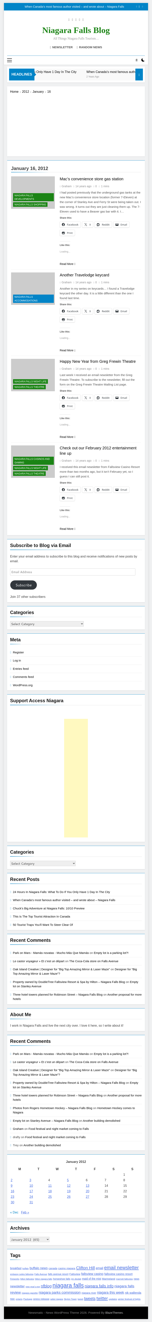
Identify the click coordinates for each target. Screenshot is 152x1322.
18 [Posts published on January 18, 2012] (50, 1191)
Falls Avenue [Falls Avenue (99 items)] (40, 1274)
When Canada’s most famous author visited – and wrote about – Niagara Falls (74, 6)
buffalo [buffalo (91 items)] (25, 1268)
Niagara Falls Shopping (30, 204)
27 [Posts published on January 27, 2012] (87, 1197)
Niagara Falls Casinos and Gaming (32, 461)
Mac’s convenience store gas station (92, 179)
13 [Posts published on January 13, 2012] (87, 1186)
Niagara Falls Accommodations (26, 299)
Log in (17, 660)
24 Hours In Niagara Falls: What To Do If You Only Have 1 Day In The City (61, 892)
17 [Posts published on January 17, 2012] (31, 1191)
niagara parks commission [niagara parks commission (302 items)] (60, 1292)
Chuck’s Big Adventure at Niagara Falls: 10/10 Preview (49, 908)
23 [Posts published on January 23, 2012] (12, 1197)
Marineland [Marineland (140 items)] (108, 1278)
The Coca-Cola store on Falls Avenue (93, 961)
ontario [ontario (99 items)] (19, 1299)
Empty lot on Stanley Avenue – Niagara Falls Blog (45, 1120)
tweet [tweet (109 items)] (80, 1299)
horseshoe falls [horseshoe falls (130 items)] (61, 1278)
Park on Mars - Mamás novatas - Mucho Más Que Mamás (51, 952)
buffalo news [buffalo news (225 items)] (38, 1268)
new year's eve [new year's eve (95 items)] (33, 1286)
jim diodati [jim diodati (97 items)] (76, 1279)
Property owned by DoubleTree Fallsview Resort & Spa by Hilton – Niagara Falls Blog (69, 982)
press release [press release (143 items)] (41, 1298)
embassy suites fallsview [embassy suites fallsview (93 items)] (21, 1274)
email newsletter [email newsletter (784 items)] (121, 1267)
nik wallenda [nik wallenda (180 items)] (133, 1292)
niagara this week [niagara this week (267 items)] (110, 1293)
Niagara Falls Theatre (29, 387)
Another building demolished (101, 1120)
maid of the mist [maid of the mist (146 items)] (91, 1278)
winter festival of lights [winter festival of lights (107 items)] (129, 1299)
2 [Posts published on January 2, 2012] (11, 1180)
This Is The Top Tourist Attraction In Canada (41, 916)
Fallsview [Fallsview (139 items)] (74, 1274)
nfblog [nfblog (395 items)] (46, 1286)
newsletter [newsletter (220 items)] (17, 1286)
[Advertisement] (76, 123)
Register (18, 652)
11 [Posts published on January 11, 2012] (50, 1186)
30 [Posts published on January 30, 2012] (12, 1202)
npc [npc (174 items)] (12, 1298)
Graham (67, 186)
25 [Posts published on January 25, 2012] (50, 1197)
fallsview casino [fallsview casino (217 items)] (92, 1274)
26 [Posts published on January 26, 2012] (69, 1197)
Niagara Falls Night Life (30, 381)
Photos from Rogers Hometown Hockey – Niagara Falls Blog (52, 1108)
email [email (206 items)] (99, 1268)
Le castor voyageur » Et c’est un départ (38, 961)
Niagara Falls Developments (24, 197)
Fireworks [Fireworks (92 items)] (14, 1279)
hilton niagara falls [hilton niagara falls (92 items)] (43, 1279)
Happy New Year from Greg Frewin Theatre (98, 361)
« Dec (14, 1212)
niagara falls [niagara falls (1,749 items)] (68, 1285)
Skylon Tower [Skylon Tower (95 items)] (70, 1299)
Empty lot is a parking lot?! (111, 952)
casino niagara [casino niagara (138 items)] (66, 1268)
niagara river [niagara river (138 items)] (89, 1292)
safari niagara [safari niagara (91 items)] (56, 1299)
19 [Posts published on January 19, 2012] (69, 1191)
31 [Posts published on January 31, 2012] (31, 1202)
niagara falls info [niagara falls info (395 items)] (99, 1286)
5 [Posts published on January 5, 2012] (68, 1180)
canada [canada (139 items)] (52, 1268)
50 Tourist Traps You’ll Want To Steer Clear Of (43, 924)
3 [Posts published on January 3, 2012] (30, 1180)
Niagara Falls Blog (76, 30)
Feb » (25, 1212)
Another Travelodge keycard (84, 275)
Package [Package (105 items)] (27, 1299)
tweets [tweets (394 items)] (90, 1298)
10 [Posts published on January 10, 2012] (31, 1186)
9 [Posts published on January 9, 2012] (11, 1186)
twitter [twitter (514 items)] (102, 1298)
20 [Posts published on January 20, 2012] (87, 1191)
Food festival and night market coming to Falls (58, 1128)
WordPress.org (22, 685)
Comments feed (23, 677)
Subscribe (23, 585)
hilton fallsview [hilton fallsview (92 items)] (27, 1279)
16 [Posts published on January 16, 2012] (12, 1191)
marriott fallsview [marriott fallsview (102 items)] (124, 1279)
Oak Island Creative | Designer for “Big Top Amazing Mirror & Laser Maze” (61, 969)
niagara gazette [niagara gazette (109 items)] (30, 1293)
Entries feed (21, 668)
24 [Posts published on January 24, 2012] (31, 1197)
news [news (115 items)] (136, 1279)
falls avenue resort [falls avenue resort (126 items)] (58, 1274)
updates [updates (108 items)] (113, 1299)
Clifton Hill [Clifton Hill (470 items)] (85, 1268)
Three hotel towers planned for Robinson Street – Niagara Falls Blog (58, 994)
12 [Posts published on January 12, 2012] (69, 1186)
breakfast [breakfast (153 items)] (16, 1268)
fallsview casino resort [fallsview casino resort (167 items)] (118, 1274)
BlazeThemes (114, 1312)
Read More (67, 264)
